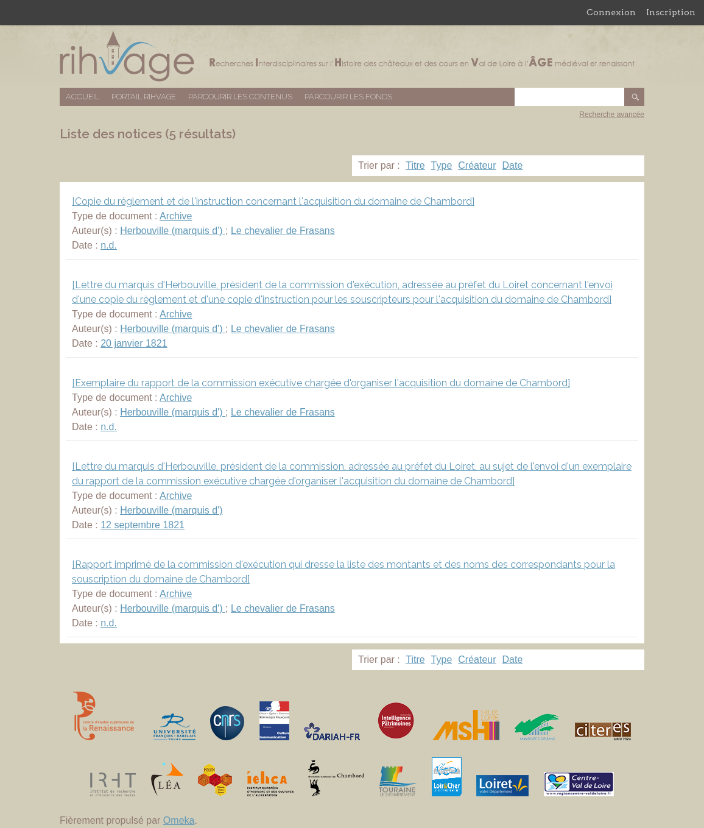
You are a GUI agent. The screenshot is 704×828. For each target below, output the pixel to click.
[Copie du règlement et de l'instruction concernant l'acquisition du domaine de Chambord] (273, 201)
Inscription (670, 12)
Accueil (82, 96)
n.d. (108, 245)
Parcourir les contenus (240, 96)
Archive (176, 216)
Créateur (477, 165)
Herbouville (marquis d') (172, 230)
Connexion (611, 12)
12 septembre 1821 (142, 525)
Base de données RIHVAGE (352, 56)
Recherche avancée (611, 114)
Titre (415, 165)
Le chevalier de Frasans (283, 230)
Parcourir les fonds (348, 96)
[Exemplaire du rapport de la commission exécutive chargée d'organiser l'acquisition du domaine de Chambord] (321, 383)
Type (441, 165)
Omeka (179, 820)
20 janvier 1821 (133, 343)
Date (512, 165)
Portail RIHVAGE (143, 96)
